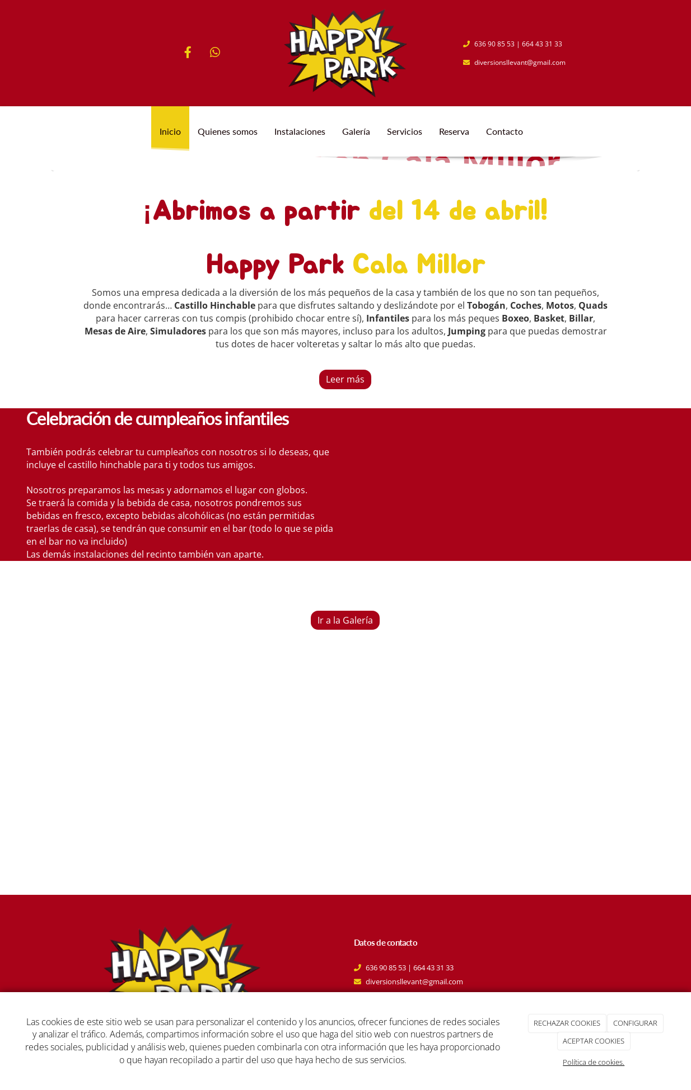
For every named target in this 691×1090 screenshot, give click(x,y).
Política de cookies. (593, 1062)
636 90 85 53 (494, 44)
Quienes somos (228, 131)
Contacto (504, 131)
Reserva (454, 131)
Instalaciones (299, 131)
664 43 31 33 (542, 44)
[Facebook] (187, 53)
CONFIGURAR (635, 1023)
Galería (356, 131)
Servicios (404, 131)
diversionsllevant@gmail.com (520, 62)
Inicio (170, 131)
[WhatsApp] (215, 53)
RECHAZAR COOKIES (567, 1023)
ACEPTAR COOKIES (593, 1041)
